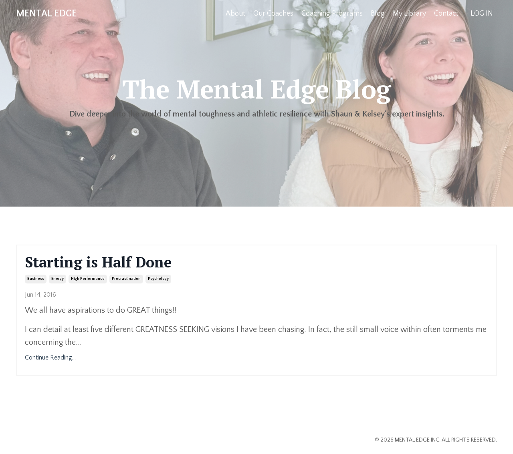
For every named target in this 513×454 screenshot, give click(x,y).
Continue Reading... (50, 357)
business (35, 279)
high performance (88, 279)
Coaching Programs (332, 14)
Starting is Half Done (98, 262)
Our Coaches (273, 14)
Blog (378, 14)
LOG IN (482, 14)
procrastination (126, 279)
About (235, 14)
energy (57, 279)
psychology (158, 279)
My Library (409, 14)
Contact (446, 14)
